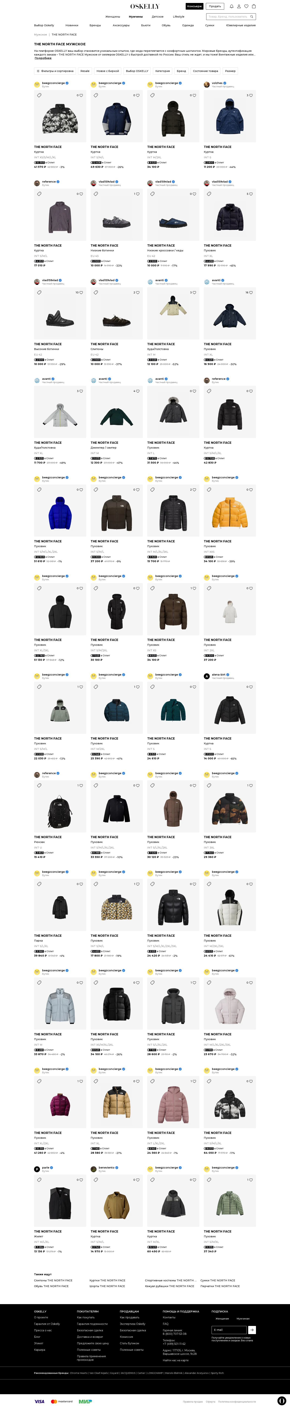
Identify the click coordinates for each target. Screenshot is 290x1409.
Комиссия (126, 1337)
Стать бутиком (129, 1343)
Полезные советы (89, 1349)
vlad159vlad (106, 181)
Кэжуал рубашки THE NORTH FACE (169, 1286)
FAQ (165, 1324)
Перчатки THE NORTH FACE (220, 1286)
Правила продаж (193, 1401)
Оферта (210, 1401)
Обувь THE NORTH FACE (51, 1286)
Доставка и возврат (90, 1337)
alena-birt (218, 674)
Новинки (71, 25)
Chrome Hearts (78, 1373)
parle (45, 1167)
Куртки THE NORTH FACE (107, 1280)
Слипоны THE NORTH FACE (53, 1280)
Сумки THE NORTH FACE (217, 1280)
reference (49, 181)
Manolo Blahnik (173, 1373)
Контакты (169, 1317)
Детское (157, 16)
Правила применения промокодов (91, 1358)
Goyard (114, 1373)
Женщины (112, 16)
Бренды (95, 25)
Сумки (209, 25)
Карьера (39, 1349)
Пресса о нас (43, 1330)
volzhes (217, 83)
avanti (159, 280)
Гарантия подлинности (92, 1324)
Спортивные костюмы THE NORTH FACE (172, 1280)
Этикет (38, 1343)
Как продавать (129, 1317)
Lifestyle (178, 16)
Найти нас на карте (176, 1360)
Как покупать (86, 1317)
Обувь (166, 25)
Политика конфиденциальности (237, 1401)
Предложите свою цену (93, 1343)
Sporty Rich (217, 1373)
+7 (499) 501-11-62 (174, 1344)
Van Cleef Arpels (99, 1373)
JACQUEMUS (128, 1373)
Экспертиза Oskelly (132, 1324)
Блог (37, 1337)
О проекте (41, 1317)
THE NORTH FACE (48, 147)
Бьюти (145, 25)
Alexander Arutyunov (197, 1373)
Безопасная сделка (90, 1330)
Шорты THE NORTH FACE (107, 1286)
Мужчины (136, 16)
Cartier (141, 1373)
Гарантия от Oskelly (47, 1324)
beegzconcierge (53, 83)
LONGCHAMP (155, 1373)
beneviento (106, 1167)
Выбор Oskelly (44, 25)
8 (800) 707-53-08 (175, 1334)
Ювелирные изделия (241, 25)
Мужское (40, 34)
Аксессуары (121, 25)
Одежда (188, 25)
